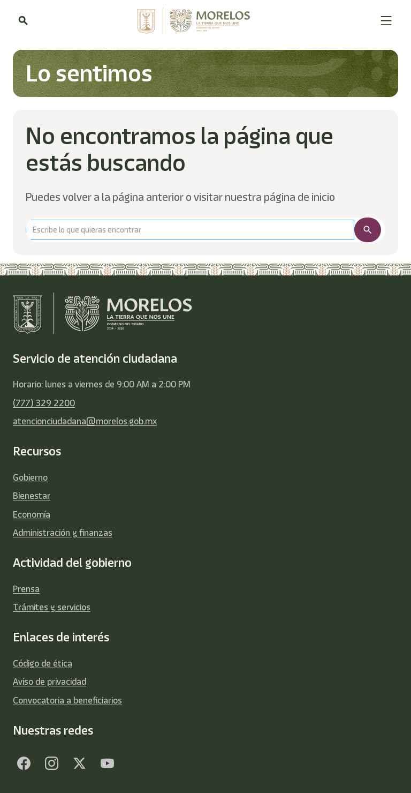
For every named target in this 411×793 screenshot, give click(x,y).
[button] (386, 20)
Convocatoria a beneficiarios (67, 700)
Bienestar (31, 495)
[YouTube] (107, 763)
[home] (204, 21)
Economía (31, 514)
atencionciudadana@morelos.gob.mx (85, 421)
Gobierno (30, 477)
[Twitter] (79, 763)
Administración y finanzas (62, 532)
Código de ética (42, 663)
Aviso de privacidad (49, 681)
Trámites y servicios (51, 607)
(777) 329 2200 (44, 403)
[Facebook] (23, 763)
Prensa (26, 588)
